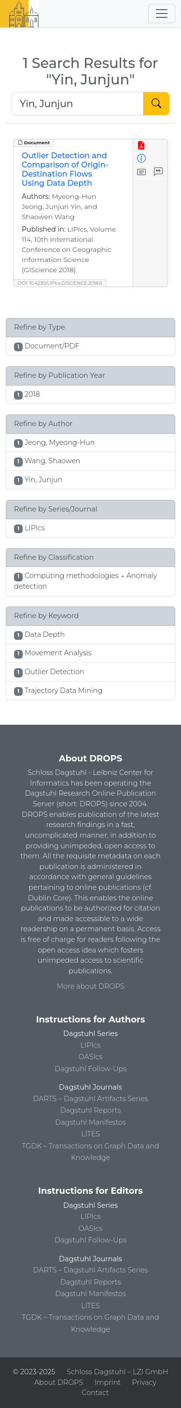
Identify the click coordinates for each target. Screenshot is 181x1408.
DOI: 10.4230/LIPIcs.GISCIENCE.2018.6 (60, 283)
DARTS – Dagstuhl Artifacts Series (90, 1098)
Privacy (144, 1382)
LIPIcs (91, 1045)
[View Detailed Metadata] (141, 159)
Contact (95, 1392)
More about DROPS (91, 986)
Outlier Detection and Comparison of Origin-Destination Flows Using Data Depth (65, 169)
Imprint (108, 1382)
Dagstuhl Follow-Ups (90, 1068)
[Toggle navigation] (161, 13)
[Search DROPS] (78, 103)
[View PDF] (141, 145)
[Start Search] (156, 103)
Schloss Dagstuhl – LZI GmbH (117, 1371)
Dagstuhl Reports (90, 1110)
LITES (90, 1134)
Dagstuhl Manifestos (90, 1122)
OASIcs (91, 1056)
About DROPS (58, 1382)
